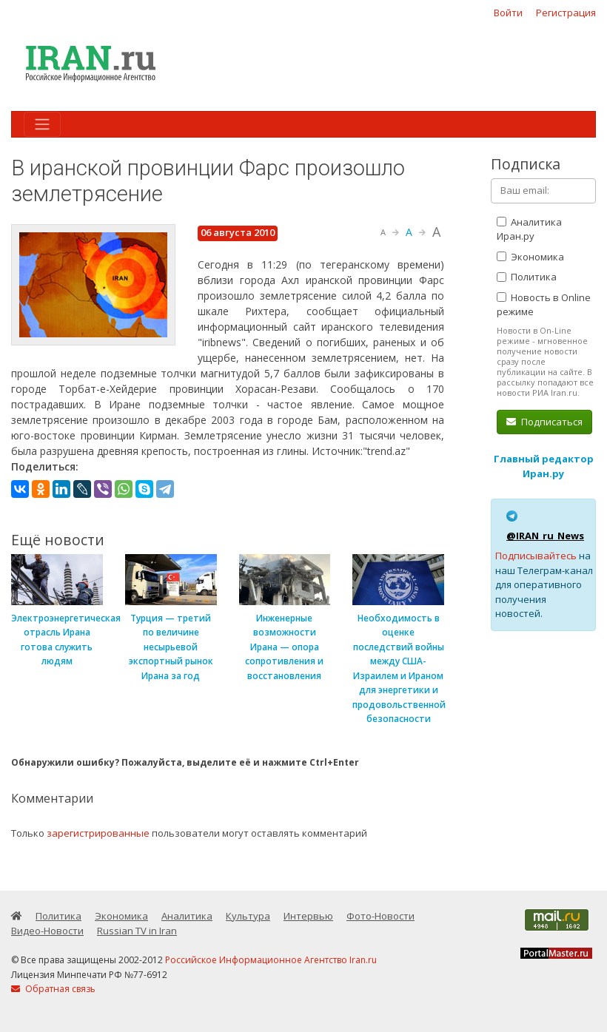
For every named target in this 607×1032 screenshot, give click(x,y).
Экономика (530, 256)
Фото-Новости (380, 916)
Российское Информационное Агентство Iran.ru (271, 960)
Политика (527, 276)
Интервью (308, 916)
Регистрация (566, 12)
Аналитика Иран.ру (529, 229)
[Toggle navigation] (42, 124)
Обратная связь (53, 988)
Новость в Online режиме (544, 305)
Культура (248, 916)
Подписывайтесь (536, 555)
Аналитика (186, 916)
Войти (508, 12)
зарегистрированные (98, 833)
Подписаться (544, 421)
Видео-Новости (47, 930)
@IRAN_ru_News (545, 535)
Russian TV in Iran (137, 930)
